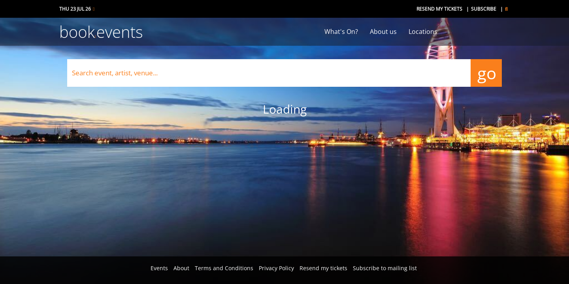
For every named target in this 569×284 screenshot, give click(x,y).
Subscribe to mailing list (385, 268)
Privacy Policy (276, 268)
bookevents (101, 32)
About (181, 268)
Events (159, 268)
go (486, 73)
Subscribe (483, 9)
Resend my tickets (439, 9)
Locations (423, 31)
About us (383, 31)
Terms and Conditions (224, 268)
